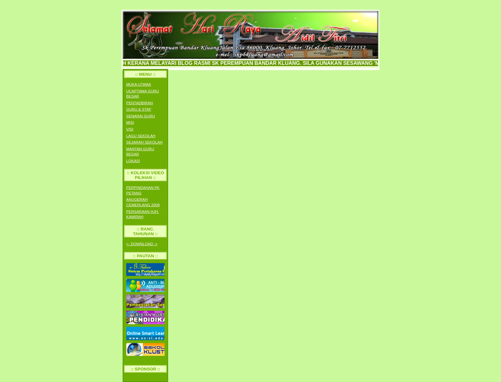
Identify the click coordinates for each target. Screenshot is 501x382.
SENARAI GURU (140, 116)
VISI (129, 129)
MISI (130, 122)
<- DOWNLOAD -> (142, 244)
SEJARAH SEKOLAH (144, 142)
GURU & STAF (138, 109)
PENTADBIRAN (139, 103)
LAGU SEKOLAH (140, 136)
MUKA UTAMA (138, 84)
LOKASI (133, 161)
